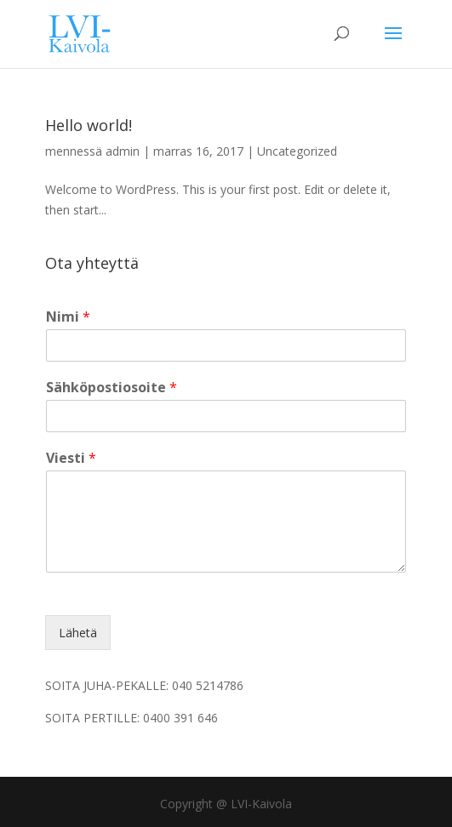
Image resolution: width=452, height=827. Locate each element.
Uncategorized (297, 151)
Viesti (71, 458)
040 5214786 (207, 685)
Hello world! (88, 125)
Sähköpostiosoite (111, 387)
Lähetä (78, 633)
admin (123, 151)
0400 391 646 (180, 718)
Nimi (68, 317)
